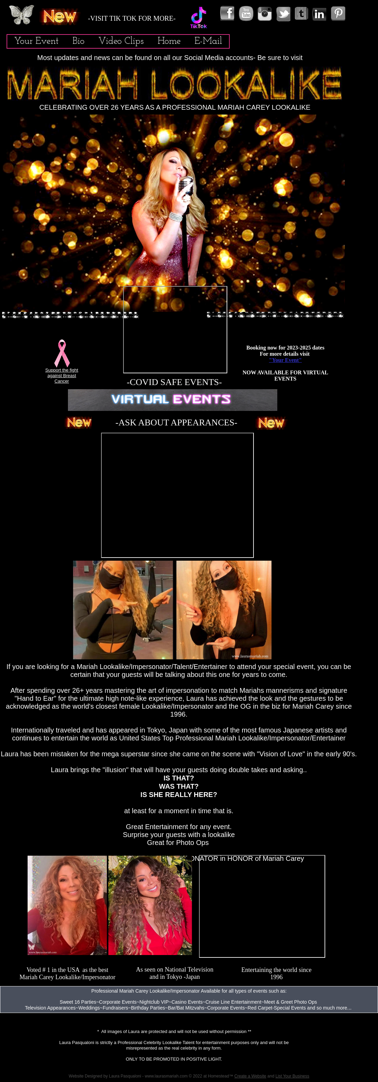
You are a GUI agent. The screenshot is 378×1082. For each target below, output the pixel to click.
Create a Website (250, 1076)
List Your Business (292, 1076)
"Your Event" (285, 360)
